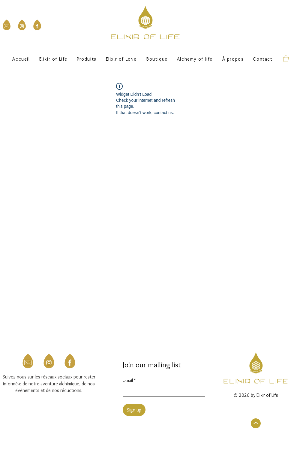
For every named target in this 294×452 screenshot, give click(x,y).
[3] (70, 361)
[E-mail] (162, 390)
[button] (157, 59)
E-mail (129, 380)
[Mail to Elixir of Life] (6, 25)
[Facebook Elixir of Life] (37, 25)
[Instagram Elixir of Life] (21, 25)
